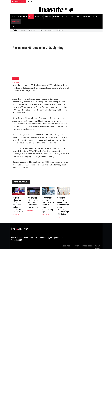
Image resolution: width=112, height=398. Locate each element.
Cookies (97, 248)
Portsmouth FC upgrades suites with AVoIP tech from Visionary (33, 202)
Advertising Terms (87, 246)
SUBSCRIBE (16, 21)
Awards (78, 16)
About (94, 16)
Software (60, 30)
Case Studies (58, 16)
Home (14, 16)
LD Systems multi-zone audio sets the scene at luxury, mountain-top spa (48, 205)
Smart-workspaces (46, 30)
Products (69, 16)
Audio (23, 30)
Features (48, 16)
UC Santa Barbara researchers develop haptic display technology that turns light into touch (63, 206)
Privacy (97, 246)
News (31, 16)
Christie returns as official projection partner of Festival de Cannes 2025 (17, 205)
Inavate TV (38, 16)
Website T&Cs (66, 246)
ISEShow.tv (22, 16)
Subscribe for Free (18, 1)
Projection (32, 30)
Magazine (86, 16)
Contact (76, 246)
